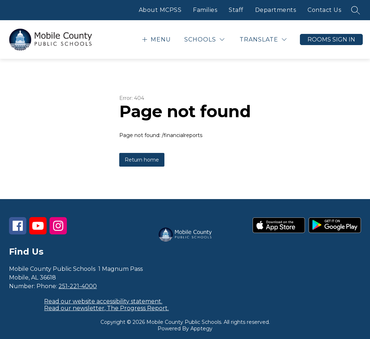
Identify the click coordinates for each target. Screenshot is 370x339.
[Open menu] (156, 39)
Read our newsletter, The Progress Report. (106, 308)
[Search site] (355, 10)
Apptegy (201, 328)
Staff (236, 9)
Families (205, 9)
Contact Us (324, 9)
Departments (275, 9)
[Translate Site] (263, 39)
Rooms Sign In (331, 39)
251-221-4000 (78, 286)
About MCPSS (160, 9)
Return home (142, 160)
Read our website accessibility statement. (103, 301)
